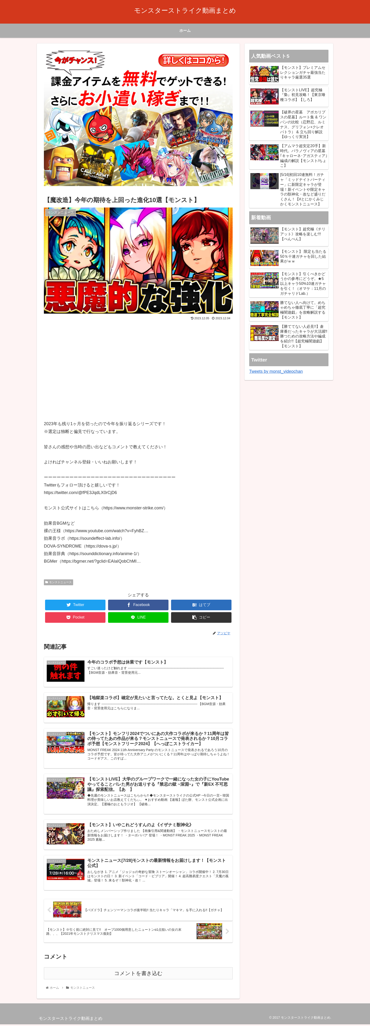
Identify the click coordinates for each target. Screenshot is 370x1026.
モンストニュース (58, 582)
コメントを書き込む (138, 975)
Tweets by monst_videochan (276, 371)
